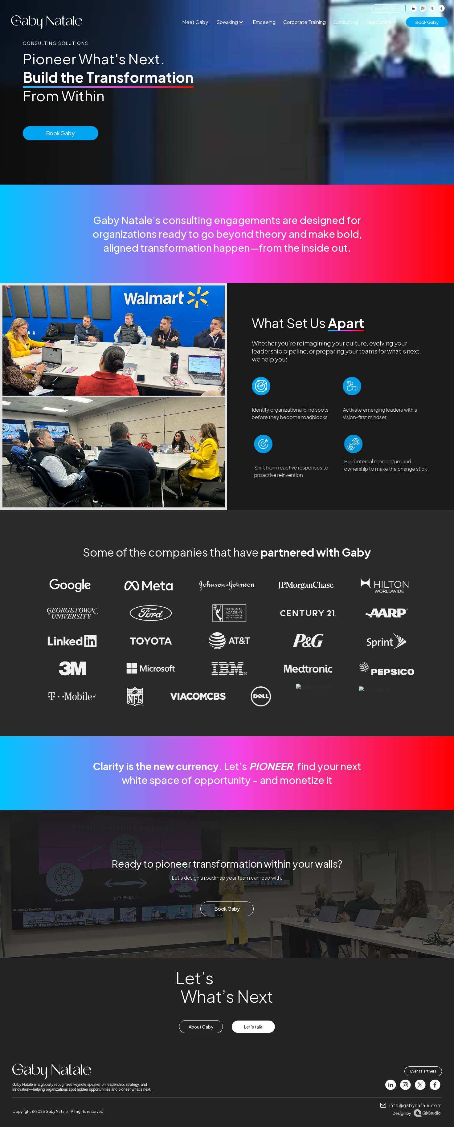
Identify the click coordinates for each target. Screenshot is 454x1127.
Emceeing (264, 22)
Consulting (345, 22)
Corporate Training (304, 22)
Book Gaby (60, 133)
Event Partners (386, 8)
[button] (231, 22)
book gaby (427, 22)
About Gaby (201, 1026)
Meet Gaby (195, 22)
